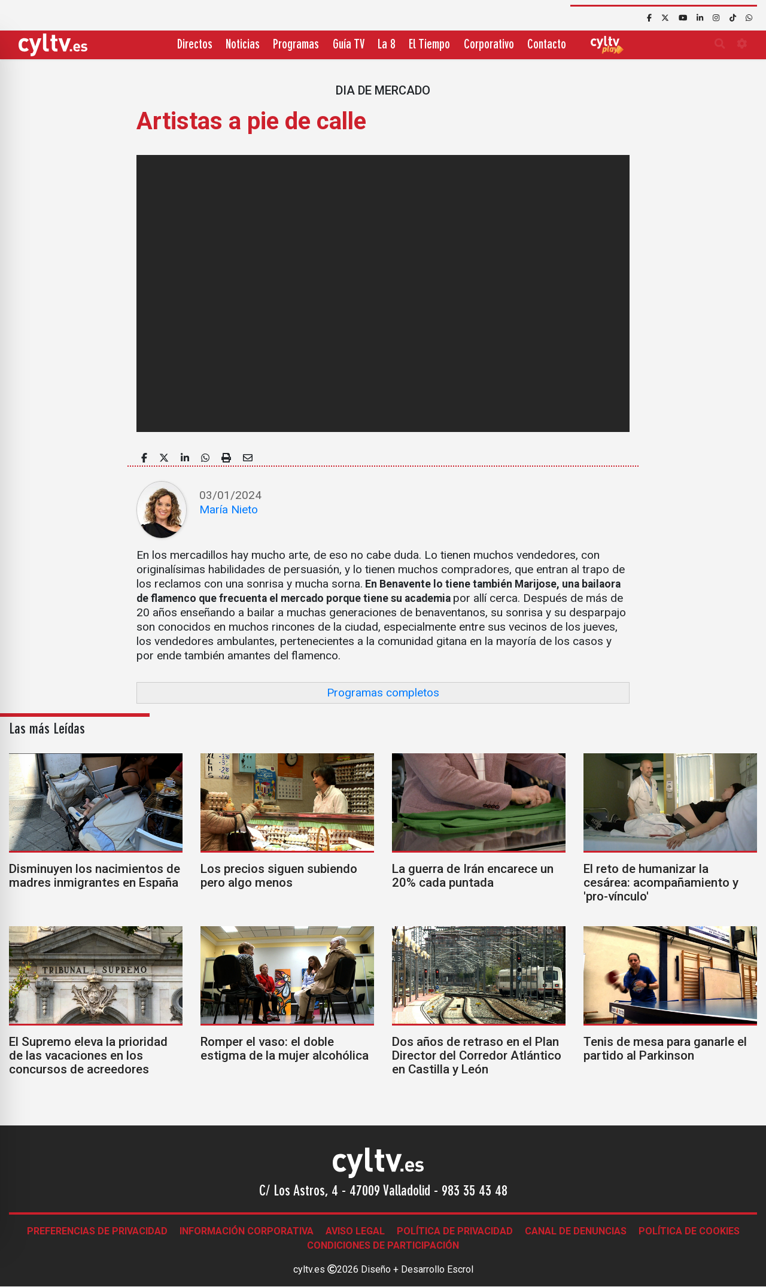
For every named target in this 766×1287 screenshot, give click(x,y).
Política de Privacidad (455, 1231)
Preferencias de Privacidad (97, 1231)
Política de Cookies (689, 1231)
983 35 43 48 (474, 1192)
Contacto (546, 45)
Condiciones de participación (383, 1245)
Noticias (243, 45)
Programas (296, 45)
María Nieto (228, 509)
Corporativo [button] (489, 45)
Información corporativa (247, 1231)
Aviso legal (355, 1231)
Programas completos (383, 692)
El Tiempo (429, 45)
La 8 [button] (387, 45)
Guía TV (348, 45)
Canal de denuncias (576, 1231)
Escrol (460, 1269)
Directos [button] (194, 45)
